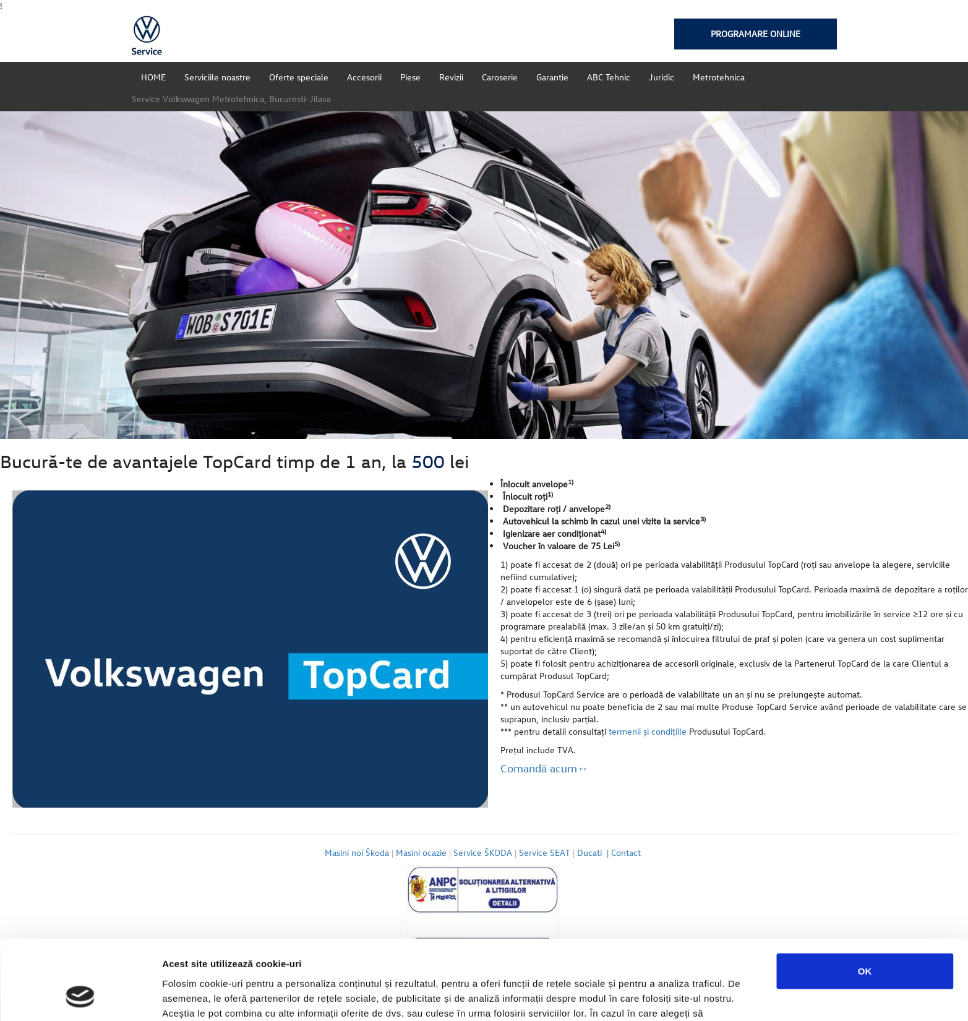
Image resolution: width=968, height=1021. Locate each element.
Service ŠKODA (482, 852)
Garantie (552, 77)
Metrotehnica (719, 77)
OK (865, 899)
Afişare (618, 996)
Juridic (661, 77)
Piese (410, 77)
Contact (627, 852)
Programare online (755, 34)
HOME (153, 77)
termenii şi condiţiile (648, 731)
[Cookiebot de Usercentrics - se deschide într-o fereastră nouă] (80, 997)
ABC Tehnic (608, 77)
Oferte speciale (298, 77)
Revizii (451, 77)
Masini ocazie (421, 852)
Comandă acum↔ (544, 768)
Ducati (594, 852)
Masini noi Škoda (357, 852)
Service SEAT (544, 852)
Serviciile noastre (217, 77)
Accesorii (364, 77)
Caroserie (500, 77)
